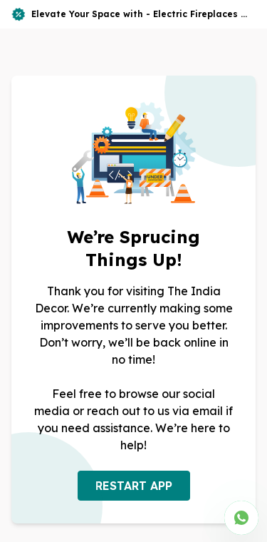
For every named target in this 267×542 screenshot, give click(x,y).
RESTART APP (133, 486)
